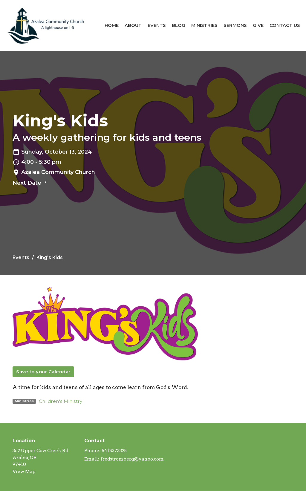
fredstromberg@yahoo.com (132, 459)
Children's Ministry (60, 401)
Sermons (235, 25)
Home (112, 25)
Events (157, 25)
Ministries (204, 25)
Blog (178, 25)
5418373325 (114, 450)
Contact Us (285, 25)
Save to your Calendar (43, 371)
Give (258, 25)
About (133, 25)
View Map (24, 471)
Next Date (30, 182)
